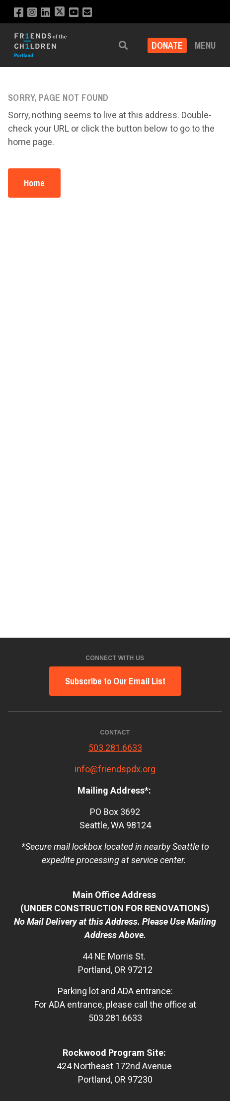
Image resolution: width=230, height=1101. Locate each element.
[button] (123, 45)
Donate (167, 45)
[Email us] (87, 12)
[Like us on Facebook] (18, 12)
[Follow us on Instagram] (32, 12)
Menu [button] (205, 45)
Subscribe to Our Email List (115, 681)
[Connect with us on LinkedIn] (45, 12)
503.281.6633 (115, 747)
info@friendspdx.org (115, 769)
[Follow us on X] (59, 12)
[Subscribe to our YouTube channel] (73, 12)
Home (34, 183)
